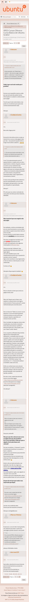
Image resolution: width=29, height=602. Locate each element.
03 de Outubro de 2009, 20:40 (9, 60)
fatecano (14, 49)
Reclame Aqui (15, 245)
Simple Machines (19, 599)
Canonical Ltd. (17, 597)
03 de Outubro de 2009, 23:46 (13, 282)
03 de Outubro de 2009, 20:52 (13, 122)
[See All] (4, 23)
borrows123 (15, 552)
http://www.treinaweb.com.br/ (12, 383)
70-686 (10, 574)
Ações (24, 46)
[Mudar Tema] (9, 2)
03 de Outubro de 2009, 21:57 (9, 213)
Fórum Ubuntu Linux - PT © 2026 (14, 588)
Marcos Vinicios (16, 515)
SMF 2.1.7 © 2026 (10, 599)
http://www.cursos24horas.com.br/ (13, 380)
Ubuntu (10, 597)
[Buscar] (19, 17)
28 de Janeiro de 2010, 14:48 (13, 522)
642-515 (20, 574)
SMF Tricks (21, 593)
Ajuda (5, 590)
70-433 (6, 574)
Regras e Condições (12, 590)
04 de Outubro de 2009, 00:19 (13, 407)
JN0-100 (15, 574)
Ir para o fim (5, 43)
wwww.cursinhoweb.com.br (11, 543)
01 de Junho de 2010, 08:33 (12, 559)
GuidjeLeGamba (16, 115)
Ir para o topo (6, 576)
